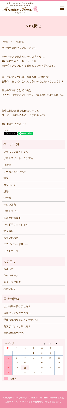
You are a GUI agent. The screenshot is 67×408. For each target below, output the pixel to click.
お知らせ (8, 268)
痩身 (6, 178)
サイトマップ (11, 251)
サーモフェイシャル (15, 171)
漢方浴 (7, 198)
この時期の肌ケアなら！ (17, 306)
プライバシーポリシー (16, 244)
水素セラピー (11, 211)
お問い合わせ (11, 237)
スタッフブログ (12, 282)
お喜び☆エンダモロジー (17, 313)
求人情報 (8, 231)
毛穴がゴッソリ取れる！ (17, 326)
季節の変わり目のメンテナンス (21, 319)
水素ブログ (10, 288)
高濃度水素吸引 (12, 218)
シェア (7, 130)
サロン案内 (10, 204)
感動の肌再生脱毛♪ (14, 333)
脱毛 (6, 191)
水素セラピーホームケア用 (18, 158)
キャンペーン (11, 275)
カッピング (10, 185)
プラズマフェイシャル (16, 151)
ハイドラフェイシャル (16, 224)
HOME (5, 42)
